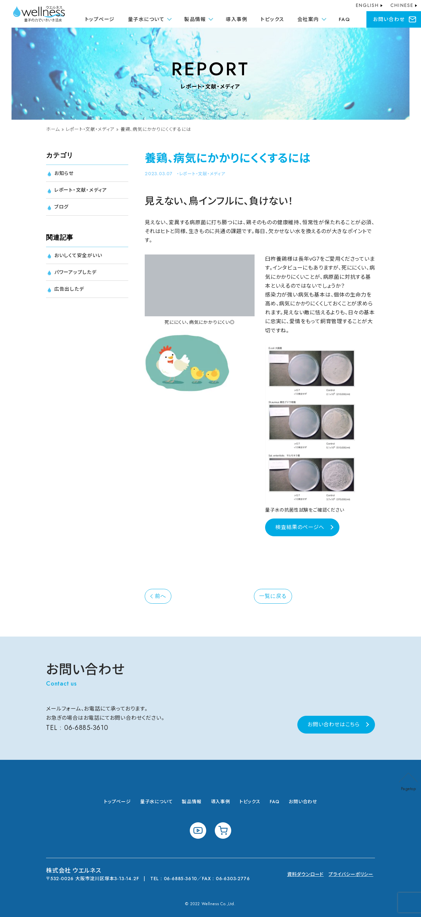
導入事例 (236, 19)
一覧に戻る (273, 596)
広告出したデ (70, 293)
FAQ (344, 19)
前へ (160, 596)
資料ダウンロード (305, 874)
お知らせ (64, 173)
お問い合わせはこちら (334, 724)
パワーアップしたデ (77, 275)
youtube (198, 830)
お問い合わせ (389, 19)
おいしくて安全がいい (80, 257)
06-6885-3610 (86, 728)
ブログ (61, 208)
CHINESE (401, 5)
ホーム (53, 129)
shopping (223, 830)
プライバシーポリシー (351, 874)
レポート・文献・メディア (90, 129)
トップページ (100, 19)
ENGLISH (367, 5)
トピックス (272, 19)
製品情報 (191, 801)
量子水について (156, 801)
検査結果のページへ (299, 527)
